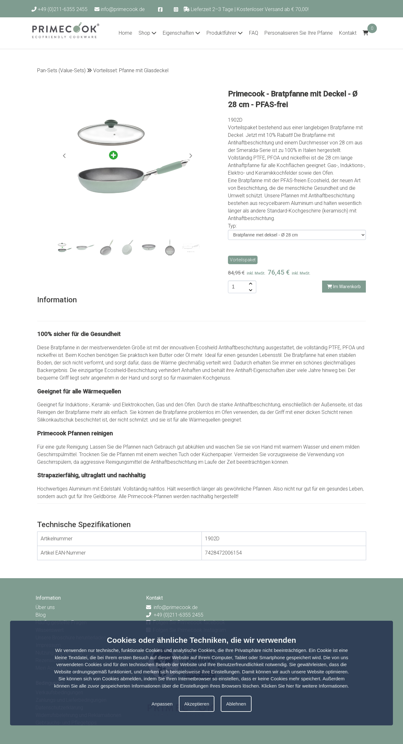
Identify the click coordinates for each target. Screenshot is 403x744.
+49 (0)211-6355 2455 (59, 9)
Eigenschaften (181, 33)
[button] (190, 155)
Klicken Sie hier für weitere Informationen (305, 686)
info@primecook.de (119, 9)
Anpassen (162, 703)
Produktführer (225, 33)
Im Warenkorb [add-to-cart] (344, 286)
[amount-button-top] (250, 284)
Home (125, 33)
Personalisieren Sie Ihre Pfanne (298, 33)
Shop (147, 33)
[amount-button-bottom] (250, 290)
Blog (41, 615)
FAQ (253, 33)
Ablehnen (236, 703)
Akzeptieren (196, 703)
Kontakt (347, 33)
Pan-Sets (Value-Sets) (61, 70)
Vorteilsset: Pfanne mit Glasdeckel (130, 70)
